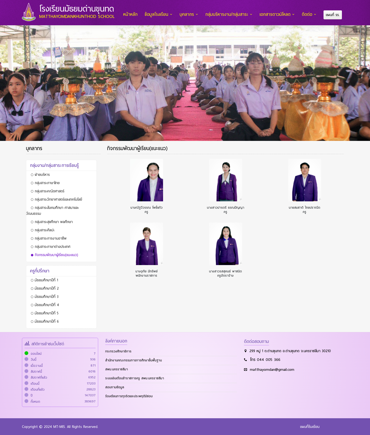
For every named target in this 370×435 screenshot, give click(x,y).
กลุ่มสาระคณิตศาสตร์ (47, 191)
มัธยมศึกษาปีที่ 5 (45, 313)
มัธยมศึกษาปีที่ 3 (45, 296)
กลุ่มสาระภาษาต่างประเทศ (50, 246)
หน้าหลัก (132, 14)
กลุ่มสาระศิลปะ (43, 230)
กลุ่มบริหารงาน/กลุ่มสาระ (227, 14)
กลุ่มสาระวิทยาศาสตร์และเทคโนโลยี (56, 199)
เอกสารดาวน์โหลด (275, 14)
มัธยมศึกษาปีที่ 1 (44, 280)
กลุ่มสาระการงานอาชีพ (49, 238)
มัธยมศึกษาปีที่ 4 (45, 305)
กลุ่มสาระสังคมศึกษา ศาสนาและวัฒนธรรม (52, 210)
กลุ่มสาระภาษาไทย (45, 183)
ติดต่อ (307, 14)
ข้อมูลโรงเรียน (158, 14)
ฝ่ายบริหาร (40, 174)
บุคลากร (188, 14)
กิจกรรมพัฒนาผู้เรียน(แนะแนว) (54, 255)
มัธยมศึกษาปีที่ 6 (45, 321)
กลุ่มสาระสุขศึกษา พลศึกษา (52, 222)
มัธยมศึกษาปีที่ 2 (45, 288)
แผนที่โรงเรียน (310, 426)
